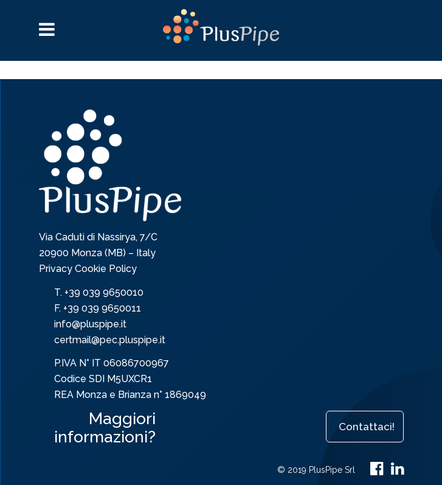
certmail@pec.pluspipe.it (109, 340)
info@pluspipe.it (90, 324)
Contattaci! (367, 426)
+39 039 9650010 (103, 292)
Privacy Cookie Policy (88, 268)
